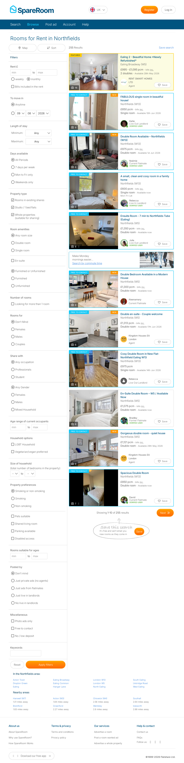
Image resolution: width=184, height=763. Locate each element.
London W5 (99, 683)
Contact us (142, 731)
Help (85, 24)
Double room (22, 243)
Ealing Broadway (61, 680)
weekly (19, 79)
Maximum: (17, 141)
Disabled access (24, 538)
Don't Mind (21, 321)
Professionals (23, 369)
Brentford (17, 706)
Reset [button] (17, 664)
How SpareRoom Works (21, 743)
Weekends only (24, 182)
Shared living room (26, 523)
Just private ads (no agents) (31, 580)
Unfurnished (22, 285)
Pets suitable (22, 516)
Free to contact (24, 628)
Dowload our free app (31, 755)
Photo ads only (23, 621)
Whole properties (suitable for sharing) (27, 216)
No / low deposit (24, 635)
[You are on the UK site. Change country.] (98, 10)
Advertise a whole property (108, 743)
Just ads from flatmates (29, 588)
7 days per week (25, 167)
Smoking (20, 498)
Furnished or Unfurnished (30, 271)
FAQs (139, 737)
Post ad (51, 24)
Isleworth (137, 706)
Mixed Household (25, 409)
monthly (36, 79)
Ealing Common (61, 683)
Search (15, 24)
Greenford (58, 706)
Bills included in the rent (29, 86)
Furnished (21, 278)
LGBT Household (25, 444)
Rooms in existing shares (29, 200)
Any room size (23, 235)
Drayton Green (20, 683)
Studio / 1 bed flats (25, 207)
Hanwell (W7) (19, 698)
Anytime (20, 104)
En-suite (20, 260)
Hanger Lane (59, 686)
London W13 (99, 680)
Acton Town (19, 680)
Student (19, 377)
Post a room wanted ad (106, 737)
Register (149, 9)
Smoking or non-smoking (30, 491)
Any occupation (24, 362)
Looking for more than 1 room (32, 304)
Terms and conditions (62, 731)
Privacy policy (58, 737)
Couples (20, 344)
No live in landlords (26, 603)
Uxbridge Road (140, 683)
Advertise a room (103, 731)
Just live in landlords (27, 595)
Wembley (97, 706)
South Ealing (139, 680)
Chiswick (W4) (100, 698)
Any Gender (22, 387)
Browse (33, 24)
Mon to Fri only (24, 174)
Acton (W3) (58, 698)
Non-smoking (23, 506)
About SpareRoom (18, 731)
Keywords (16, 648)
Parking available (25, 531)
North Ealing (99, 686)
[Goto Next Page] (165, 513)
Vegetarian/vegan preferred (31, 451)
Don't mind (21, 573)
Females (20, 329)
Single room (22, 250)
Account (69, 24)
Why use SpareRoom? (20, 737)
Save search (166, 47)
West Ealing (138, 686)
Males (18, 336)
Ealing (16, 686)
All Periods (21, 159)
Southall (137, 698)
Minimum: (17, 132)
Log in (168, 9)
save (139, 531)
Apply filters (46, 664)
